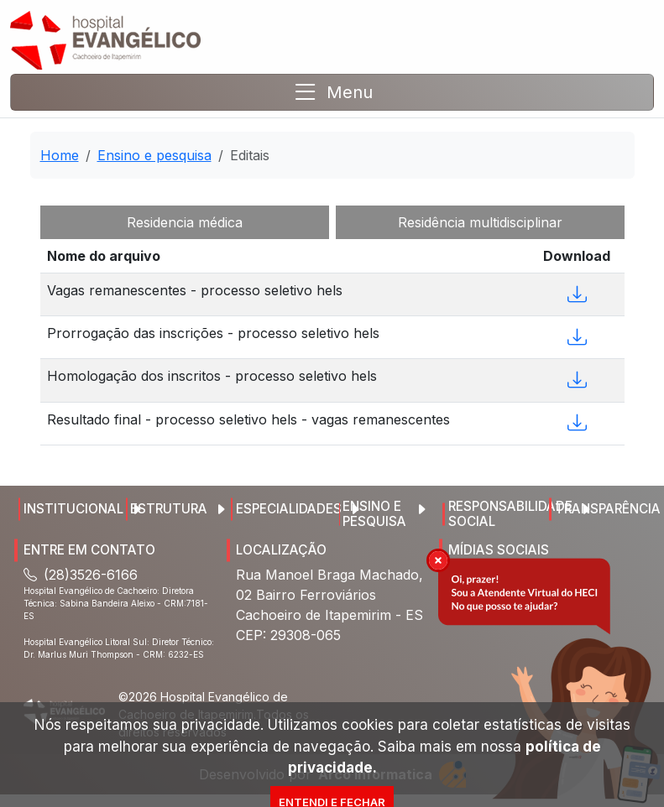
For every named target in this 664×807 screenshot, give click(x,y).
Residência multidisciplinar (480, 222)
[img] (438, 560)
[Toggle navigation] (332, 92)
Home (59, 155)
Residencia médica (185, 222)
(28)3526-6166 (81, 575)
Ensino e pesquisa (154, 155)
